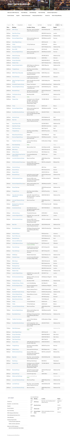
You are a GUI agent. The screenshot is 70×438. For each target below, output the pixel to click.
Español (17, 15)
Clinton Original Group (17, 294)
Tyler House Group (16, 128)
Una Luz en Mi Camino (17, 240)
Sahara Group (15, 55)
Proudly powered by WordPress (13, 435)
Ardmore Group (15, 233)
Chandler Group (15, 257)
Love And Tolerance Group (18, 158)
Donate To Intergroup (26, 15)
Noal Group (14, 360)
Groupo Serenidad (16, 60)
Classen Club (15, 99)
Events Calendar (11, 15)
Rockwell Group (15, 90)
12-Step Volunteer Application (14, 421)
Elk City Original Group (17, 285)
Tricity (13, 105)
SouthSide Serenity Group (18, 112)
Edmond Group (15, 58)
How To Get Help (41, 12)
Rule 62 (14, 289)
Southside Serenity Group (18, 323)
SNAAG (14, 254)
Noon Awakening (16, 144)
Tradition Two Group (16, 140)
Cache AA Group (16, 167)
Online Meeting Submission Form (13, 415)
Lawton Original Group (17, 215)
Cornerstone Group (16, 207)
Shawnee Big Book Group (18, 86)
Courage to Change (16, 46)
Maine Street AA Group (17, 134)
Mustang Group (15, 265)
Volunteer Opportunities (52, 12)
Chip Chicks (15, 328)
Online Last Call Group (17, 376)
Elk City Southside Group (17, 276)
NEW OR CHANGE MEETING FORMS (16, 428)
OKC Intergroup (19, 4)
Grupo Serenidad (16, 337)
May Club (14, 119)
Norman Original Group (17, 38)
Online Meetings (33, 12)
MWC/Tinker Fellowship (17, 72)
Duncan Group (15, 169)
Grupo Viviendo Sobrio (17, 65)
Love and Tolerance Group (18, 200)
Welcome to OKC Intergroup (13, 12)
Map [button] (61, 24)
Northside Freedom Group (18, 84)
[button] (20, 25)
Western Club (15, 35)
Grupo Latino (15, 341)
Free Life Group (15, 76)
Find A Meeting (24, 12)
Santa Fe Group (15, 147)
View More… (33, 415)
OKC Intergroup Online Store (12, 412)
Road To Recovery (16, 236)
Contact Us (47, 15)
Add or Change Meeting (56, 15)
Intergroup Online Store (38, 15)
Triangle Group (15, 69)
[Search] (9, 25)
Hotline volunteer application (14, 423)
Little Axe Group (16, 213)
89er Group (15, 149)
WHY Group (15, 29)
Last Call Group (15, 383)
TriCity (13, 44)
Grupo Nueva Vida (16, 123)
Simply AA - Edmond (17, 296)
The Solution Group (16, 94)
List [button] (57, 24)
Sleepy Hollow (15, 172)
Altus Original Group (16, 42)
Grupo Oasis (15, 187)
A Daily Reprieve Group (17, 243)
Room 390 (14, 49)
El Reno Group (15, 152)
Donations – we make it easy (12, 403)
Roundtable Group (16, 228)
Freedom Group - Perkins (17, 283)
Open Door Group (16, 33)
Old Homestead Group (17, 162)
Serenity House (15, 117)
